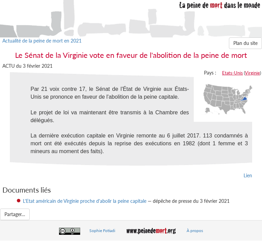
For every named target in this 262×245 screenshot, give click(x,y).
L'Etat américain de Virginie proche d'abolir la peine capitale (84, 201)
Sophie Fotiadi (102, 230)
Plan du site (245, 43)
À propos (195, 230)
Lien (248, 175)
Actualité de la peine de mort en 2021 (42, 41)
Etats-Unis (232, 73)
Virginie (252, 73)
